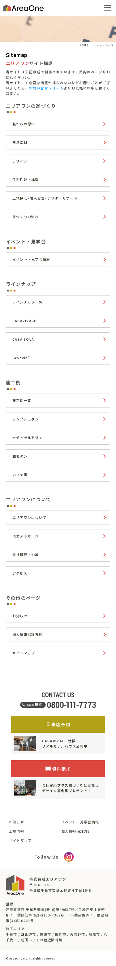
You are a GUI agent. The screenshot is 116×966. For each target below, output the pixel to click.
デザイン (20, 160)
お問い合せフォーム (46, 87)
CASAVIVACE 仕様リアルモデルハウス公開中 (65, 743)
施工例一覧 (21, 400)
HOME (84, 45)
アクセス (19, 573)
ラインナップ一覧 (27, 302)
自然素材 (20, 142)
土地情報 (16, 831)
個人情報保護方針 (27, 634)
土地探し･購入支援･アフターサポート (45, 198)
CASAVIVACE (24, 320)
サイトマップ (23, 652)
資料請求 (58, 769)
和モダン (20, 456)
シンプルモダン (25, 418)
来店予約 (58, 724)
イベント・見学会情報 (31, 259)
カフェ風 (20, 474)
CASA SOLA (23, 339)
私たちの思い (23, 123)
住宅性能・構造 (25, 179)
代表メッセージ (25, 535)
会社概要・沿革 (25, 554)
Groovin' (20, 357)
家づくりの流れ (25, 216)
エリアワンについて (29, 517)
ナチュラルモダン (27, 437)
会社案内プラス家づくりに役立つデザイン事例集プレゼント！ (70, 788)
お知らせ (20, 615)
